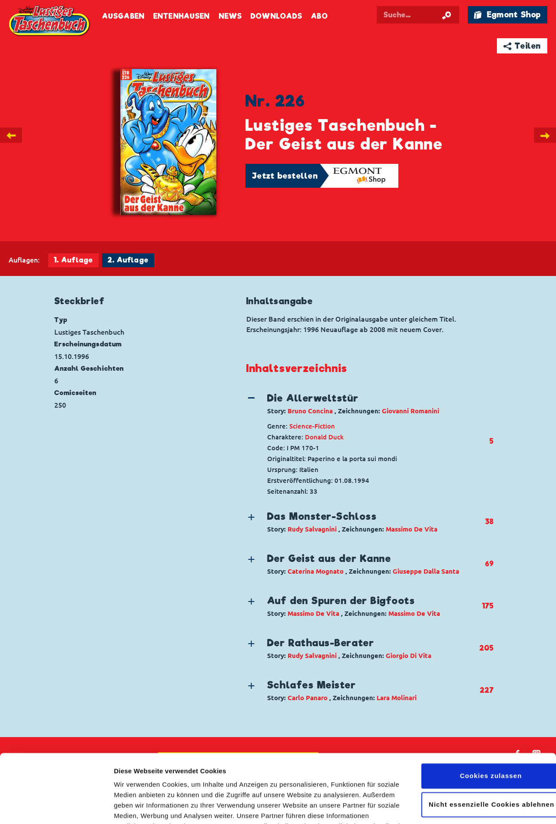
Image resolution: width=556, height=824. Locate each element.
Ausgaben (123, 16)
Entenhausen (181, 16)
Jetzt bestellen (285, 175)
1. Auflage (73, 260)
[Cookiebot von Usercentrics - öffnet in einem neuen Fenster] (56, 807)
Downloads (276, 16)
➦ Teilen (522, 45)
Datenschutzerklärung (277, 783)
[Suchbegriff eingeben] (418, 14)
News (230, 16)
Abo (319, 16)
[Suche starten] (446, 14)
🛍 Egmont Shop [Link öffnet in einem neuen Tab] (507, 14)
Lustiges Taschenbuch (50, 21)
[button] (363, 404)
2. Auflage (128, 260)
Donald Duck (324, 437)
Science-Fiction (312, 426)
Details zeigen (136, 807)
